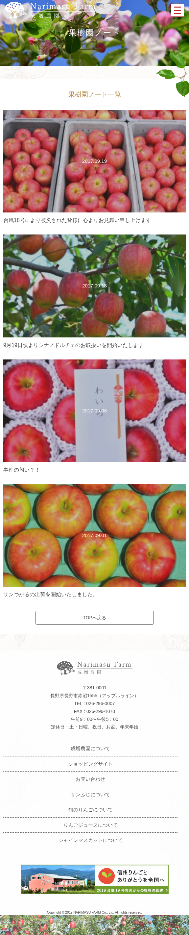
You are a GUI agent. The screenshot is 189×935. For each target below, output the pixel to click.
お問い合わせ (90, 779)
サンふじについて (90, 794)
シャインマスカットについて (91, 840)
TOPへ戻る (94, 617)
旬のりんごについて (90, 809)
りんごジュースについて (90, 825)
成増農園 (50, 10)
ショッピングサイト (90, 764)
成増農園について (90, 748)
